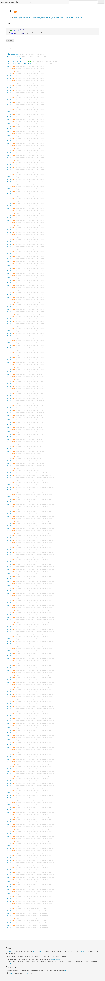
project (11, 973)
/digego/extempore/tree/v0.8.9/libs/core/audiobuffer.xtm (30, 372)
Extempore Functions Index (9, 2)
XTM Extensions (37, 2)
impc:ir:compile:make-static (16, 61)
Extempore (9, 951)
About (44, 2)
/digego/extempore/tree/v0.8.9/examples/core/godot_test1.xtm (32, 908)
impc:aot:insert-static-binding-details (20, 59)
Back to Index (9, 40)
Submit (101, 2)
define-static (11, 56)
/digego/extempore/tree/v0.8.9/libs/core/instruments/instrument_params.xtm (35, 477)
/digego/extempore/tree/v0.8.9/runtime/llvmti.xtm (32, 54)
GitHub (10, 963)
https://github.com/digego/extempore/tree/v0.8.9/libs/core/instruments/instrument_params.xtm (48, 18)
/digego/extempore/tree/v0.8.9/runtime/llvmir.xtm (44, 61)
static (9, 66)
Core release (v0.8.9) (26, 2)
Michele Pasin (27, 973)
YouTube (82, 951)
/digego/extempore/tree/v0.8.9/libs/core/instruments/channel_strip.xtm (34, 473)
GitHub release (55, 959)
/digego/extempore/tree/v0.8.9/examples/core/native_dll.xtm (31, 906)
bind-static (11, 54)
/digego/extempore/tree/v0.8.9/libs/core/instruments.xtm (30, 446)
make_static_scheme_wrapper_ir (19, 63)
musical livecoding (37, 951)
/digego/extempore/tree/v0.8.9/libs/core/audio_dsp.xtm (30, 66)
